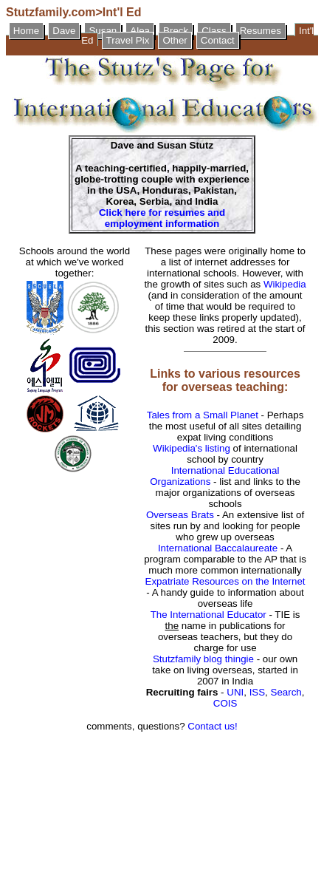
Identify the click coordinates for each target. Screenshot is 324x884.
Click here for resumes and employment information (162, 218)
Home (26, 30)
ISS (257, 692)
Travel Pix (128, 40)
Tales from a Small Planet (202, 415)
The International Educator (208, 614)
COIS (225, 703)
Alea (140, 30)
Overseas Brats (180, 514)
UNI (235, 692)
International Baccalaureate (218, 548)
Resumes (260, 30)
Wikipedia (284, 284)
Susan (103, 30)
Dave (63, 30)
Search (286, 692)
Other (174, 40)
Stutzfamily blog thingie (203, 658)
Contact (218, 40)
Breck (175, 30)
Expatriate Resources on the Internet (225, 581)
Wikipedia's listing (191, 448)
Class (213, 30)
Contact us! (212, 726)
